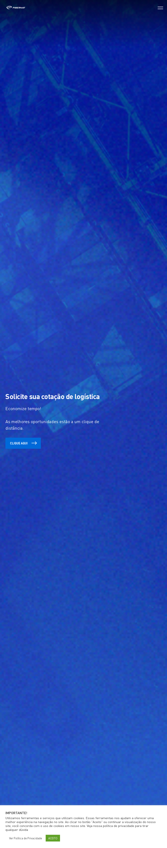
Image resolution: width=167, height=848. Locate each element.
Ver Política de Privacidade (25, 838)
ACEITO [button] (52, 838)
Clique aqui (25, 443)
